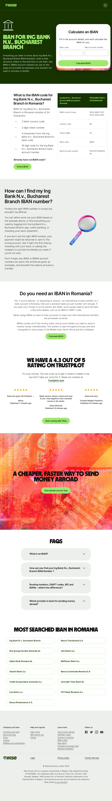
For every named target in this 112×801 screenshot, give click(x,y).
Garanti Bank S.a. (17, 671)
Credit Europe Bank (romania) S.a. (25, 682)
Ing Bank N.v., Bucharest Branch (25, 640)
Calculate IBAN (83, 63)
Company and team (11, 732)
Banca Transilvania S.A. (72, 640)
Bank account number (94, 47)
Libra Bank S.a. (68, 651)
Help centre (35, 732)
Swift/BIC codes (64, 735)
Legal (32, 758)
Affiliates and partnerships (14, 743)
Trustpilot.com (56, 380)
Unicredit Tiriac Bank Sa (72, 682)
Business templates (66, 749)
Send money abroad (66, 732)
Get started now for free (56, 490)
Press (5, 738)
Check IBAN (22, 166)
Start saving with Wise (56, 421)
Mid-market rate (37, 735)
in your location (61, 782)
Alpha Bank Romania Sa (20, 661)
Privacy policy (63, 758)
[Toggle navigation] (105, 5)
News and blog (9, 735)
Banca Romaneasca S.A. (21, 702)
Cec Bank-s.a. (16, 692)
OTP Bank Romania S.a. (72, 692)
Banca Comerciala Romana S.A (75, 671)
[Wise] (11, 5)
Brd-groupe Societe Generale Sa (24, 651)
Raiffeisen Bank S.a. (70, 661)
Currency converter (66, 738)
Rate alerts (62, 743)
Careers (6, 740)
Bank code (64, 47)
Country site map (92, 758)
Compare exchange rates (68, 746)
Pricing (33, 738)
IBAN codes (62, 740)
